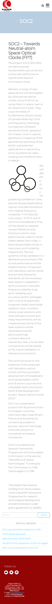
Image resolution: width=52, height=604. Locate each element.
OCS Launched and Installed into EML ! (22, 529)
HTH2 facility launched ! (14, 534)
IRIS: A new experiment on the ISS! (20, 547)
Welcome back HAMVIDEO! (16, 538)
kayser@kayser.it (16, 593)
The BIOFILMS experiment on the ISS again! (25, 543)
